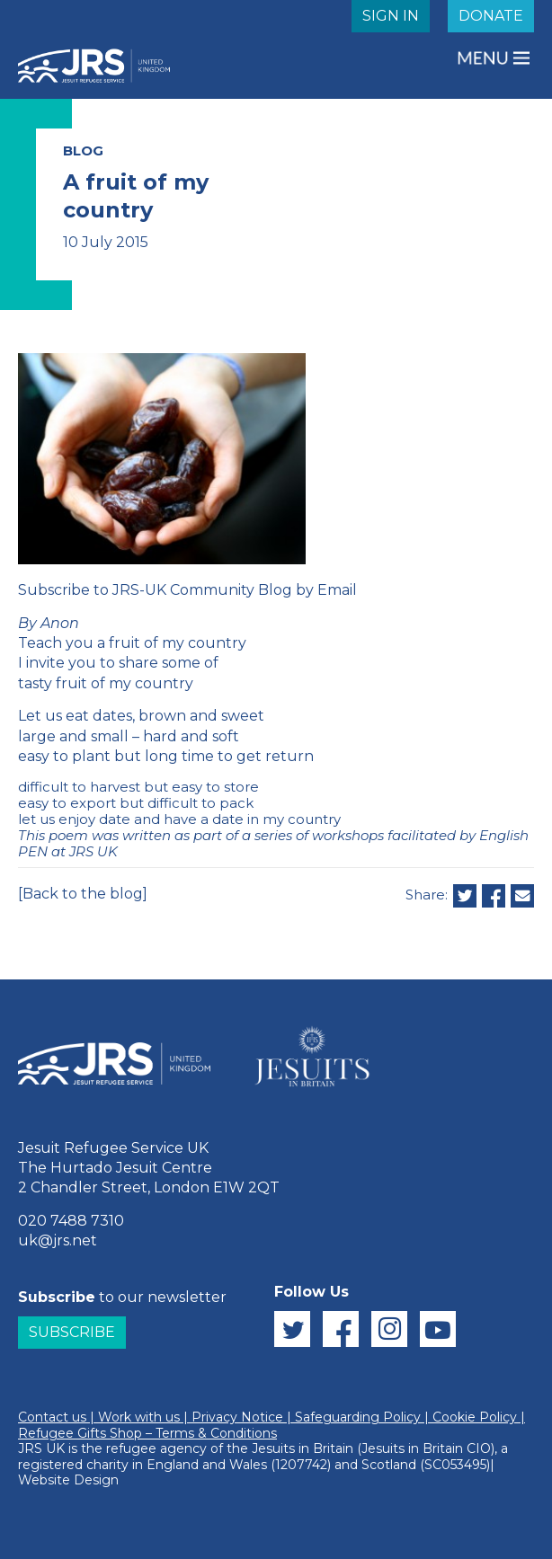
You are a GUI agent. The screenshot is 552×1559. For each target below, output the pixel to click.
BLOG (83, 150)
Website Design (68, 1480)
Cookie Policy (474, 1417)
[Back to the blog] (82, 893)
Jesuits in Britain (302, 1448)
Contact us (52, 1417)
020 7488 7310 (71, 1220)
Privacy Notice (237, 1417)
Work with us (139, 1417)
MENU (485, 58)
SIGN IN (390, 15)
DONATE (491, 15)
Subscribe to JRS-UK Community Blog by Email (187, 589)
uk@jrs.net (57, 1240)
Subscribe (72, 1332)
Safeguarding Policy (358, 1417)
